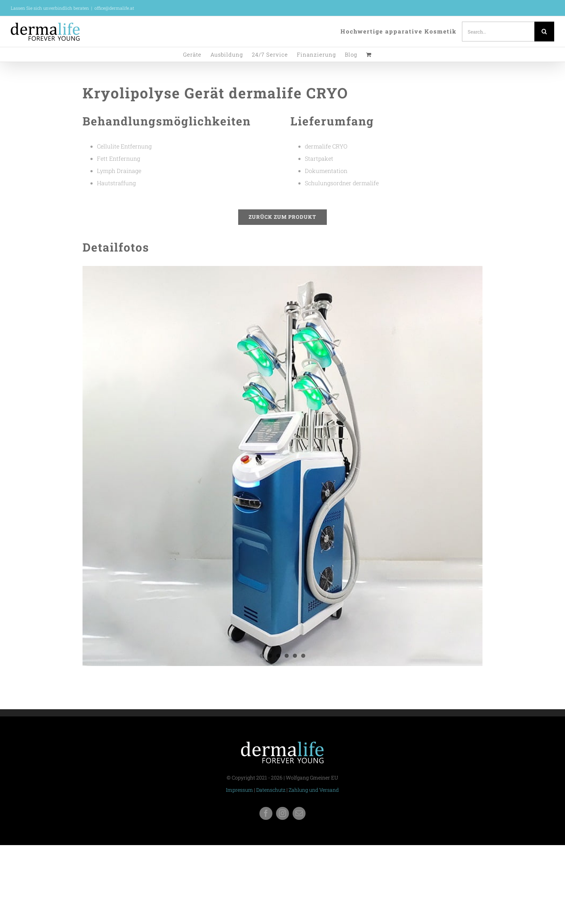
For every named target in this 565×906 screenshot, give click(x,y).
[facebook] (265, 813)
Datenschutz (270, 789)
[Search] (544, 31)
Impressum (239, 789)
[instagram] (282, 813)
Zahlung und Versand (314, 789)
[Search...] (498, 31)
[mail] (299, 813)
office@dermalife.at (114, 8)
